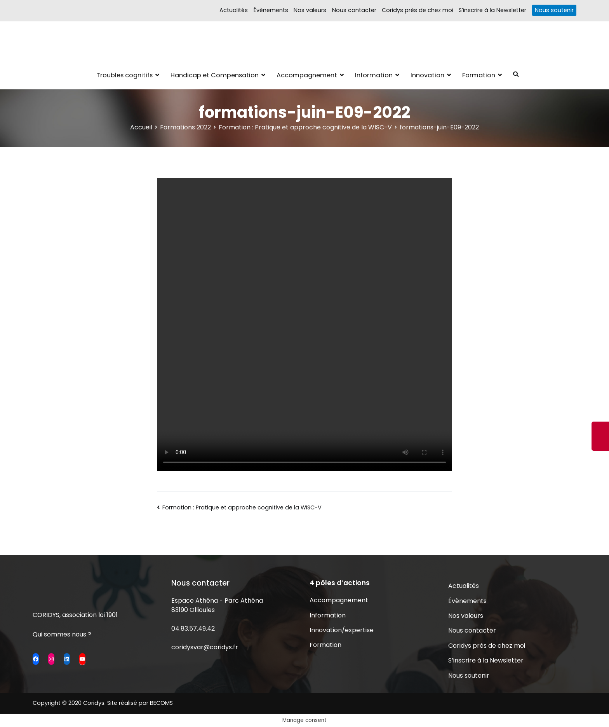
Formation (478, 75)
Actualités (233, 10)
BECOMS (161, 703)
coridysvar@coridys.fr (204, 647)
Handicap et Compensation (215, 75)
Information (374, 75)
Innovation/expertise (342, 630)
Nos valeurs (310, 10)
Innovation (427, 75)
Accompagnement (307, 75)
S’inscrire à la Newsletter (492, 10)
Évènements (271, 10)
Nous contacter (354, 10)
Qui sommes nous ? (62, 634)
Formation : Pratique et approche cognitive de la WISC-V (242, 507)
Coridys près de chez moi (417, 10)
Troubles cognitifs (124, 75)
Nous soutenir (554, 10)
